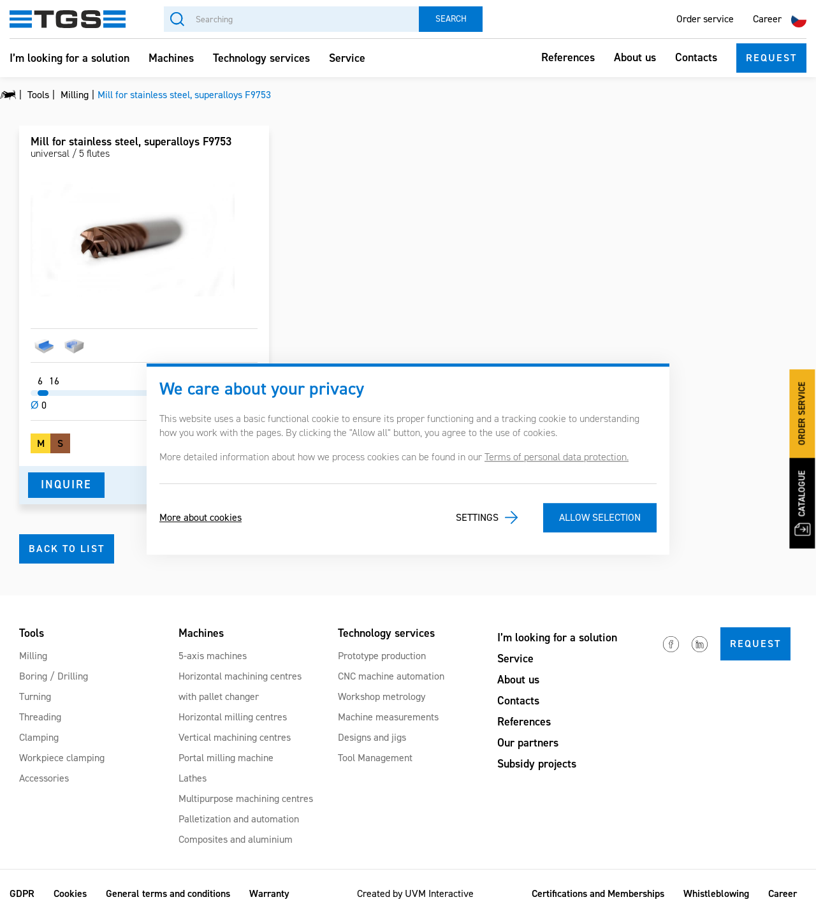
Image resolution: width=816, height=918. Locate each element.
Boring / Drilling (53, 676)
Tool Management (375, 757)
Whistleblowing (716, 893)
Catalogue (802, 503)
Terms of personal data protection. (556, 456)
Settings (477, 517)
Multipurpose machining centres (245, 798)
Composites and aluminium (235, 839)
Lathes (192, 778)
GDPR (22, 893)
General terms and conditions (168, 893)
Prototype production (382, 655)
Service (347, 58)
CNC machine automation (391, 676)
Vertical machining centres (234, 737)
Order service (705, 19)
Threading (40, 717)
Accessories (44, 778)
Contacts (696, 57)
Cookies (70, 893)
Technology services (261, 58)
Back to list (67, 548)
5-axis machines (212, 655)
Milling (33, 655)
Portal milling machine (225, 757)
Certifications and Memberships (598, 893)
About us (635, 57)
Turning (35, 696)
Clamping (39, 737)
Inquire (66, 484)
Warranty (269, 893)
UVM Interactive (439, 893)
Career (767, 19)
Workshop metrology (381, 696)
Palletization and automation (238, 819)
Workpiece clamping (62, 757)
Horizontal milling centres (232, 717)
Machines (171, 58)
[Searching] (291, 19)
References (568, 57)
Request (771, 57)
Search (451, 19)
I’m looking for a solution (69, 58)
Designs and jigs (372, 737)
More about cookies (200, 517)
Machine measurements (388, 717)
